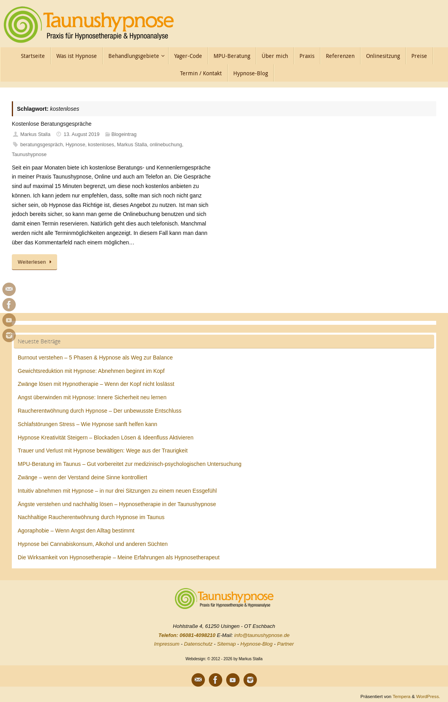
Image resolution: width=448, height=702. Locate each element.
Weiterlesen (36, 262)
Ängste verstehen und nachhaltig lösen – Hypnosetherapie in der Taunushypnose (117, 504)
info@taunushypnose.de (262, 635)
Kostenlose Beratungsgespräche (51, 124)
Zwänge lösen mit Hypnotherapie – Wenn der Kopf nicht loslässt (96, 384)
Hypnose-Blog (256, 644)
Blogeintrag (124, 134)
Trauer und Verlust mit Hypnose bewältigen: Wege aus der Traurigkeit (103, 450)
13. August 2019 (82, 134)
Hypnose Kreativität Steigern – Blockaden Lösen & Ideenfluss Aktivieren (105, 437)
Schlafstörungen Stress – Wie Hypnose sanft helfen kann (87, 424)
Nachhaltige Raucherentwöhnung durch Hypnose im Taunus (91, 517)
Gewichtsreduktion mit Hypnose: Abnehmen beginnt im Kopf (91, 371)
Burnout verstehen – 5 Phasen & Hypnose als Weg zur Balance (95, 357)
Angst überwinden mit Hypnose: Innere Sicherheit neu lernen (92, 397)
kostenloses (101, 144)
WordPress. (428, 696)
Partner (285, 644)
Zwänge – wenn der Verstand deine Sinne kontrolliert (82, 477)
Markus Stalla (35, 134)
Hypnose (75, 144)
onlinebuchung (166, 144)
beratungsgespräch (41, 144)
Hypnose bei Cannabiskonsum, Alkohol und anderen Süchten (93, 544)
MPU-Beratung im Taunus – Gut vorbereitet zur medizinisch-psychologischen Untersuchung (130, 464)
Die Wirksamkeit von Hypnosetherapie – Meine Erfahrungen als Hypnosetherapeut (118, 557)
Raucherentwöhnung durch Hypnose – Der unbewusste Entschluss (100, 411)
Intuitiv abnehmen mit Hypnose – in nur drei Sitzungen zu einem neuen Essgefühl (117, 491)
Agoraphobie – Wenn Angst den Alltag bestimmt (76, 530)
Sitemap (226, 644)
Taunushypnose (29, 154)
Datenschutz (198, 644)
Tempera (401, 696)
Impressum (166, 644)
